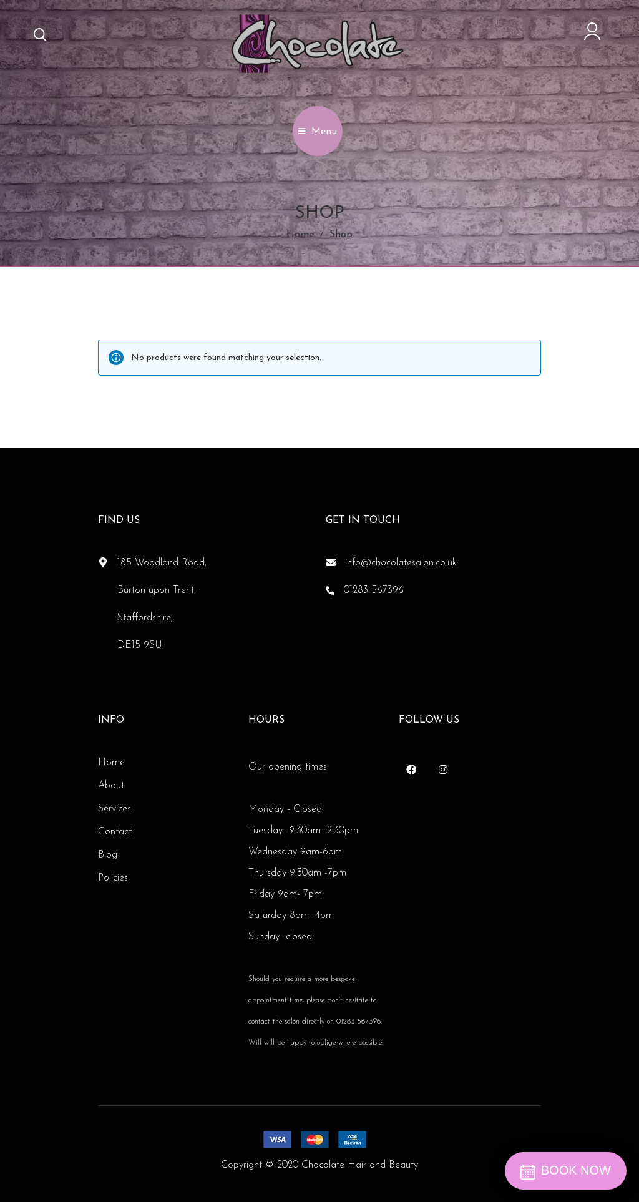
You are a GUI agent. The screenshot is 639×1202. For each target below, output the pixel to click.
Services (114, 809)
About (111, 786)
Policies (113, 878)
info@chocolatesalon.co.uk (401, 563)
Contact (115, 832)
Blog (107, 855)
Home (300, 235)
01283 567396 (374, 590)
